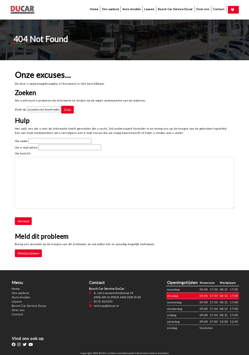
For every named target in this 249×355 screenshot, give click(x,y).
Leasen (149, 9)
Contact (219, 9)
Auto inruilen (131, 9)
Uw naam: (21, 141)
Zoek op (21, 109)
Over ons (202, 9)
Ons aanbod (20, 293)
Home (94, 9)
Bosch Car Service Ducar (175, 9)
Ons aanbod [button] (110, 9)
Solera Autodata (159, 353)
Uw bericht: (23, 153)
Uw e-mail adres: (26, 147)
